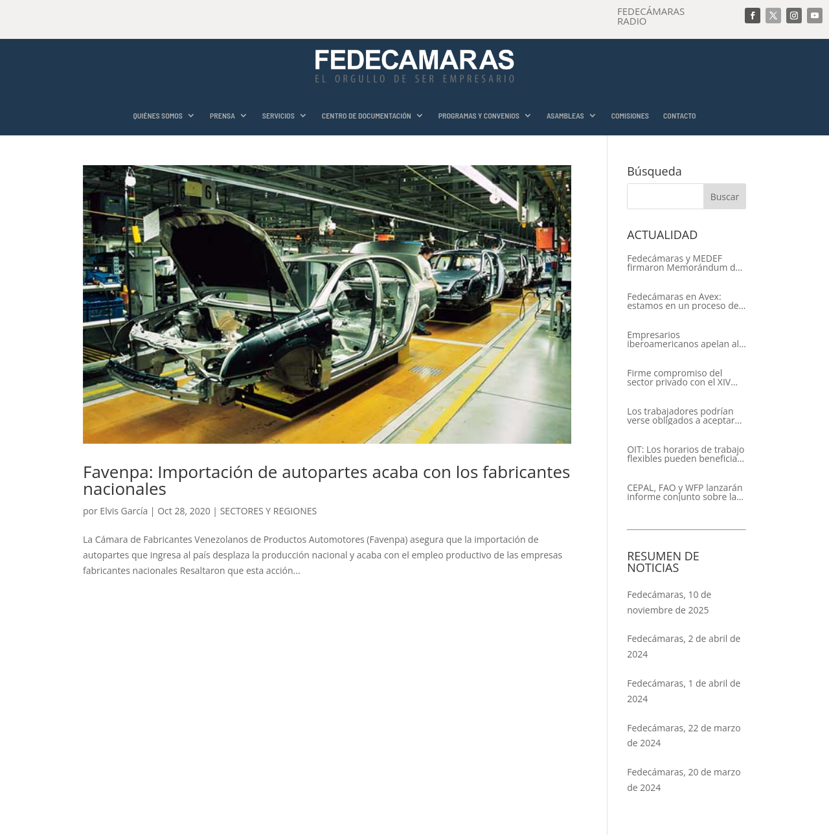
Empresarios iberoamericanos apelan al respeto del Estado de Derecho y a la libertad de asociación (683, 339)
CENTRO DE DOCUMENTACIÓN (366, 115)
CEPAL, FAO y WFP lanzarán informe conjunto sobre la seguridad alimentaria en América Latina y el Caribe (684, 492)
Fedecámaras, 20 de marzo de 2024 (683, 780)
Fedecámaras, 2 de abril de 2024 (683, 646)
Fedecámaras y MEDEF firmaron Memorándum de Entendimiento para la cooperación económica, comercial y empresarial (683, 263)
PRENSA (222, 115)
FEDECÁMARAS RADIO (651, 16)
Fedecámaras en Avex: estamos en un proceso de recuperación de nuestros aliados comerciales (682, 301)
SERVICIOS (278, 115)
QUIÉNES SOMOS (158, 115)
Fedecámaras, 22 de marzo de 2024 (683, 735)
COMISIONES (630, 115)
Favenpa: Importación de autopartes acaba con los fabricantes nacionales (326, 480)
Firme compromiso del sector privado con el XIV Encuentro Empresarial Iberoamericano (679, 378)
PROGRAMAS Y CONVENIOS (478, 115)
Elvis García (124, 511)
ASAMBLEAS (565, 115)
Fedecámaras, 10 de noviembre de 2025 (669, 602)
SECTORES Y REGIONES (268, 511)
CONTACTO (679, 115)
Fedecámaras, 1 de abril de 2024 (683, 691)
